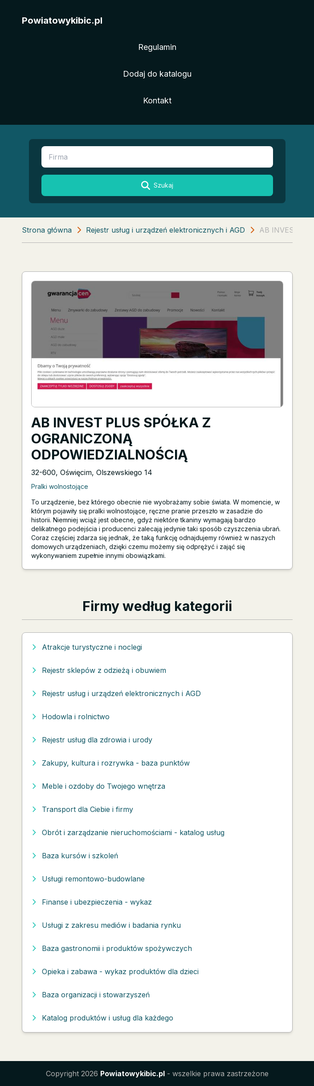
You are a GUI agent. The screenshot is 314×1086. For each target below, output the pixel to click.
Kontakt (157, 100)
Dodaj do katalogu (157, 73)
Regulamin (157, 47)
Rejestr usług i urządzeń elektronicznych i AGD (165, 229)
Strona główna (47, 229)
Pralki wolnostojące (59, 486)
